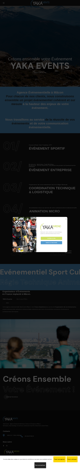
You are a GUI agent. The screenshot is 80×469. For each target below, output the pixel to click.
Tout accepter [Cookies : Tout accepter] (59, 459)
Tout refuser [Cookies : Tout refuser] (72, 459)
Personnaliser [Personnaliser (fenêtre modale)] (40, 465)
